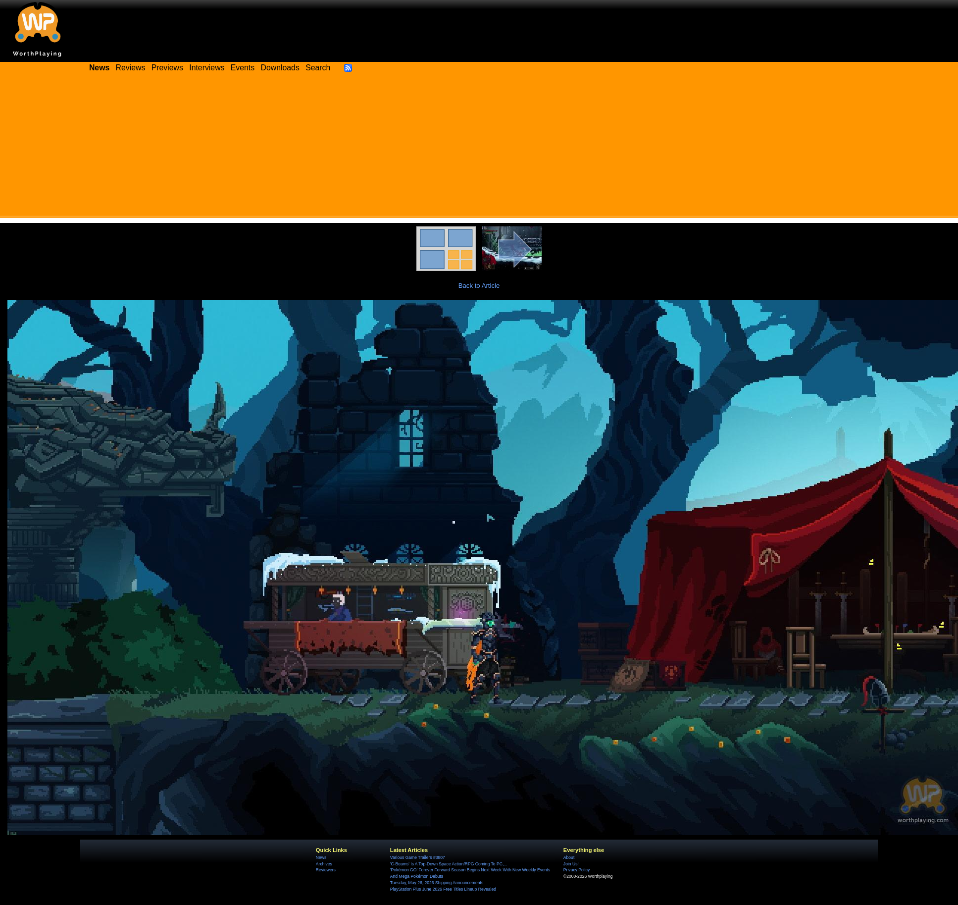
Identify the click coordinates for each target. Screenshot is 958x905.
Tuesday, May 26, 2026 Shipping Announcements (436, 882)
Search (317, 67)
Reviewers (326, 869)
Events (242, 67)
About (568, 857)
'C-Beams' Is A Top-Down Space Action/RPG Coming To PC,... (448, 863)
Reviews (131, 67)
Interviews (206, 67)
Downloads (280, 67)
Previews (167, 67)
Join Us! (571, 863)
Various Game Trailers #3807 (417, 857)
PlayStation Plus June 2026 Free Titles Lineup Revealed (443, 889)
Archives (324, 863)
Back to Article (479, 285)
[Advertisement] (479, 148)
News (321, 857)
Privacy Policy (576, 869)
